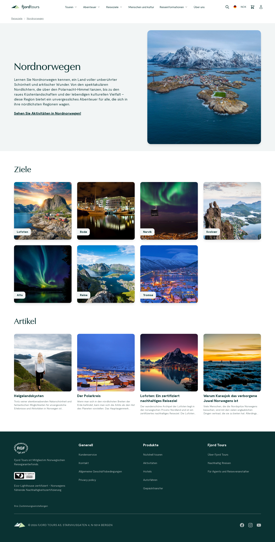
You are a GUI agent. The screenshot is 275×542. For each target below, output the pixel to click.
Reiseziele (114, 7)
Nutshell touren (152, 454)
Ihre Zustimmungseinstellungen (31, 506)
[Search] (227, 7)
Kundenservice (88, 454)
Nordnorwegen (35, 18)
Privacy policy (87, 480)
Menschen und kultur (141, 7)
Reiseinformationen (174, 7)
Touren (71, 7)
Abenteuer (91, 7)
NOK (243, 7)
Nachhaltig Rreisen (219, 463)
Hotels (147, 471)
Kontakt (84, 463)
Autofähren (150, 480)
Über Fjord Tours (218, 454)
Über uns (199, 7)
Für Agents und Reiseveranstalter (228, 471)
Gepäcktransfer (153, 488)
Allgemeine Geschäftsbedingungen (100, 471)
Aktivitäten (150, 463)
